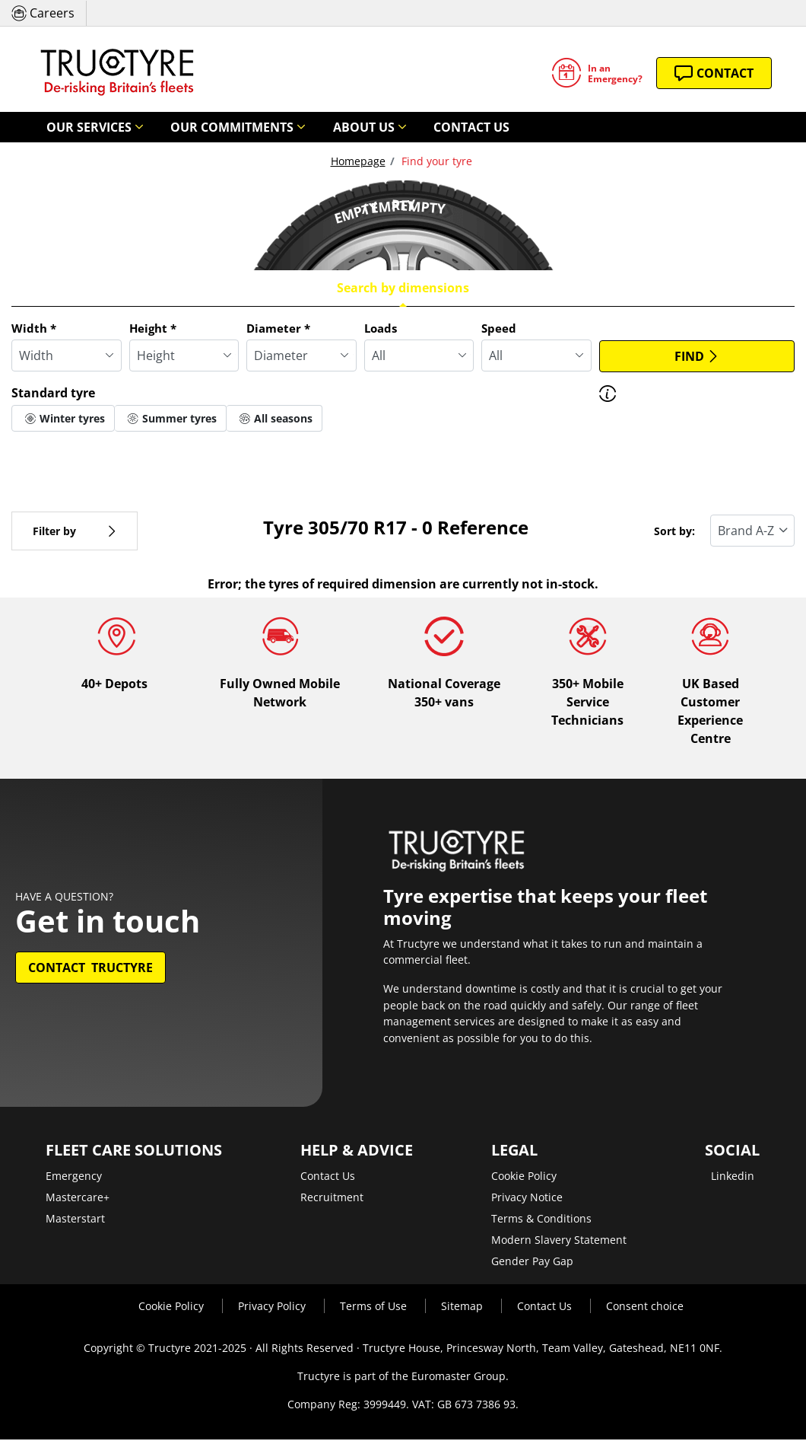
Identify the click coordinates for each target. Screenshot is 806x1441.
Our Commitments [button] (198, 127)
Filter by (74, 531)
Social (732, 1151)
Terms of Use (375, 1307)
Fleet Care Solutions (134, 1151)
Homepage (358, 162)
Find (696, 357)
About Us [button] (306, 127)
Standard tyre (53, 393)
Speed (498, 328)
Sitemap (463, 1307)
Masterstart (75, 1220)
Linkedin (732, 1177)
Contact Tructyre (90, 969)
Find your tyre (435, 162)
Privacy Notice (527, 1198)
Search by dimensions (403, 288)
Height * (152, 328)
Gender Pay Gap (532, 1262)
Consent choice (645, 1307)
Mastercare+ (77, 1198)
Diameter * (278, 328)
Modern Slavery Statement (559, 1241)
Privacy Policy (273, 1307)
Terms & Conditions (541, 1220)
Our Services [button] (78, 127)
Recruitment (331, 1198)
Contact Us (396, 127)
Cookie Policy (524, 1177)
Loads (380, 328)
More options (59, 453)
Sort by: (674, 531)
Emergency (74, 1177)
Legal (514, 1151)
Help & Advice (356, 1151)
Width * (33, 328)
